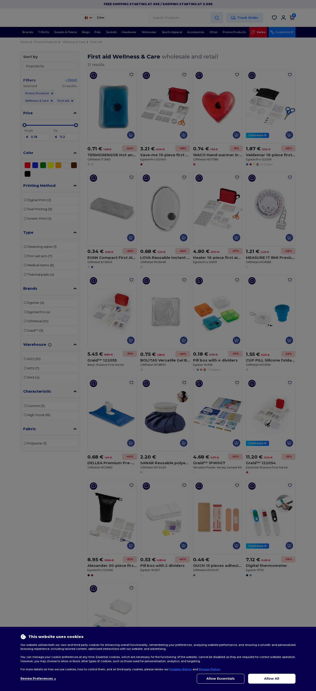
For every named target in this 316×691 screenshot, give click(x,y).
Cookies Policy (180, 669)
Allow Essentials (220, 678)
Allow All (271, 678)
